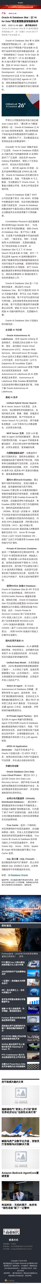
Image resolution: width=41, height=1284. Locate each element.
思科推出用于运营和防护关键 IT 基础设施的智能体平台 (13, 1028)
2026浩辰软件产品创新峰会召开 (14, 972)
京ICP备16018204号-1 (12, 1268)
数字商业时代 (31, 25)
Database (16, 875)
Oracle (24, 875)
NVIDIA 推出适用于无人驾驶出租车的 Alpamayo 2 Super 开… (13, 1046)
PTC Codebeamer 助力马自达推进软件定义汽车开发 (13, 1056)
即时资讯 (6, 925)
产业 (4, 13)
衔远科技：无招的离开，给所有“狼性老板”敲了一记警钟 (19, 1206)
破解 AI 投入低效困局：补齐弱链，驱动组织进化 (13, 1009)
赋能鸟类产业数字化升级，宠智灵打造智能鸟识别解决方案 (20, 1143)
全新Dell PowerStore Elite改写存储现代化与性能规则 (13, 1065)
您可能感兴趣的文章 (12, 1081)
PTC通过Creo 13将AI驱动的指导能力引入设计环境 (13, 963)
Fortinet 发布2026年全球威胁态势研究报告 (14, 1019)
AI (9, 875)
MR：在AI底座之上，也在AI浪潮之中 (13, 991)
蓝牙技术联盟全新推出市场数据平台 (13, 1000)
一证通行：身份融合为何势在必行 (13, 982)
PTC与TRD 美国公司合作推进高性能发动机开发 (14, 1037)
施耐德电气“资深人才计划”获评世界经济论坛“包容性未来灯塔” (19, 1111)
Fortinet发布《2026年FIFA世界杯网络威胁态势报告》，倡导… (20, 955)
